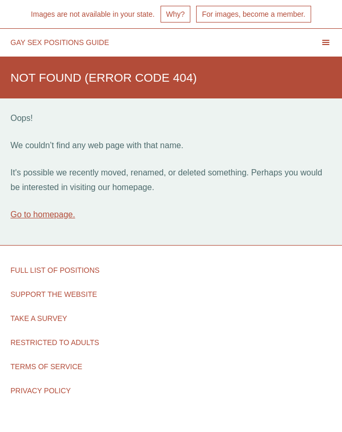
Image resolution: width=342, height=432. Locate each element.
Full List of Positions (54, 270)
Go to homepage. (42, 214)
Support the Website (53, 294)
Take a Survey (38, 318)
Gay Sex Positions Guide (59, 42)
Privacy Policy (40, 390)
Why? (175, 14)
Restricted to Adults (54, 342)
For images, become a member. (253, 14)
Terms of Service (46, 366)
